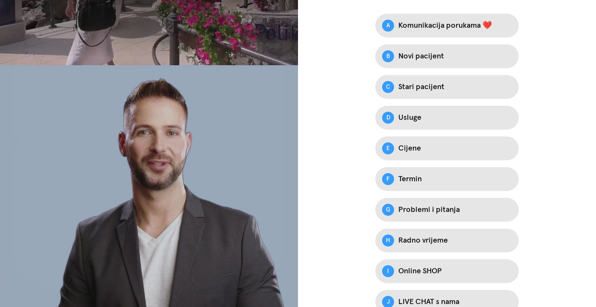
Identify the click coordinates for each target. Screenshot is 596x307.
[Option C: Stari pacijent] (447, 87)
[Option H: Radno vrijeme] (447, 240)
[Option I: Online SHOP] (447, 271)
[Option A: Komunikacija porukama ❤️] (447, 26)
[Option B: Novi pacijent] (447, 56)
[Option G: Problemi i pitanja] (447, 210)
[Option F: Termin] (447, 179)
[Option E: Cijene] (447, 148)
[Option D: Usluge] (447, 118)
